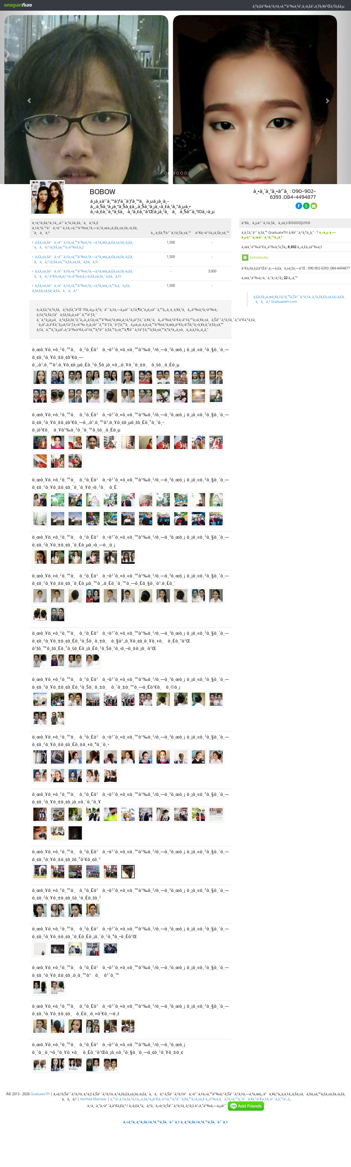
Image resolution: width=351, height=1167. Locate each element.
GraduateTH (40, 1093)
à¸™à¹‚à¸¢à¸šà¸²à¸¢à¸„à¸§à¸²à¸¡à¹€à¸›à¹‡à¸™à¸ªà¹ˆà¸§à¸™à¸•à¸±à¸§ (157, 1099)
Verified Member (93, 1099)
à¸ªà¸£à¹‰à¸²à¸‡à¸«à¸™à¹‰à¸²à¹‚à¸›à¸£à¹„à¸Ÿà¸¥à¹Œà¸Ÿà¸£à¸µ (298, 6)
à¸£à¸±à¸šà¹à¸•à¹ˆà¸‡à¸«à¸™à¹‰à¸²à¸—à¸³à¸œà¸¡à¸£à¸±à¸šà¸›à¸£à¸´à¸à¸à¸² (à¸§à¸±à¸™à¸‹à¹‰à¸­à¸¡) (82, 245)
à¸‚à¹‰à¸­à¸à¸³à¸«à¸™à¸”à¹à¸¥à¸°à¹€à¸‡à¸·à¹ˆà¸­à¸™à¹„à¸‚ (248, 1099)
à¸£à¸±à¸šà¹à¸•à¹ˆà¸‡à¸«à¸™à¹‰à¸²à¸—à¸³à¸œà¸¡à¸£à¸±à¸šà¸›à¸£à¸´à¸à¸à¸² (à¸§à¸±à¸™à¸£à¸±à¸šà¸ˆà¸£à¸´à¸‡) (82, 259)
